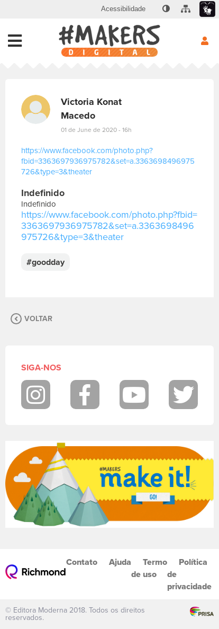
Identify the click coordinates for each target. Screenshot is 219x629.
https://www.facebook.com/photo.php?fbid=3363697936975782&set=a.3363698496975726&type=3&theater (108, 161)
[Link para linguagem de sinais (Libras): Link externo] (207, 9)
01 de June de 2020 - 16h (96, 130)
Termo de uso (149, 568)
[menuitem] (123, 9)
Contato (81, 562)
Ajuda (120, 562)
